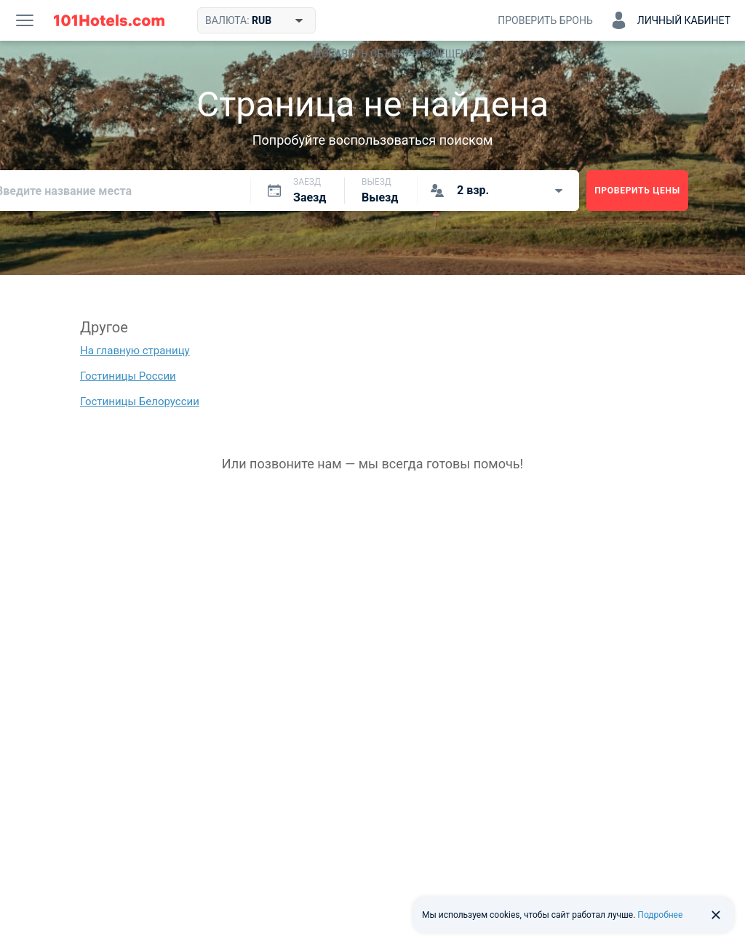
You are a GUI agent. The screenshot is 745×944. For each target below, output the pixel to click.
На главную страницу (135, 350)
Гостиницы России (128, 376)
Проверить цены (637, 190)
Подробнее (659, 915)
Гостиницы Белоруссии (139, 401)
